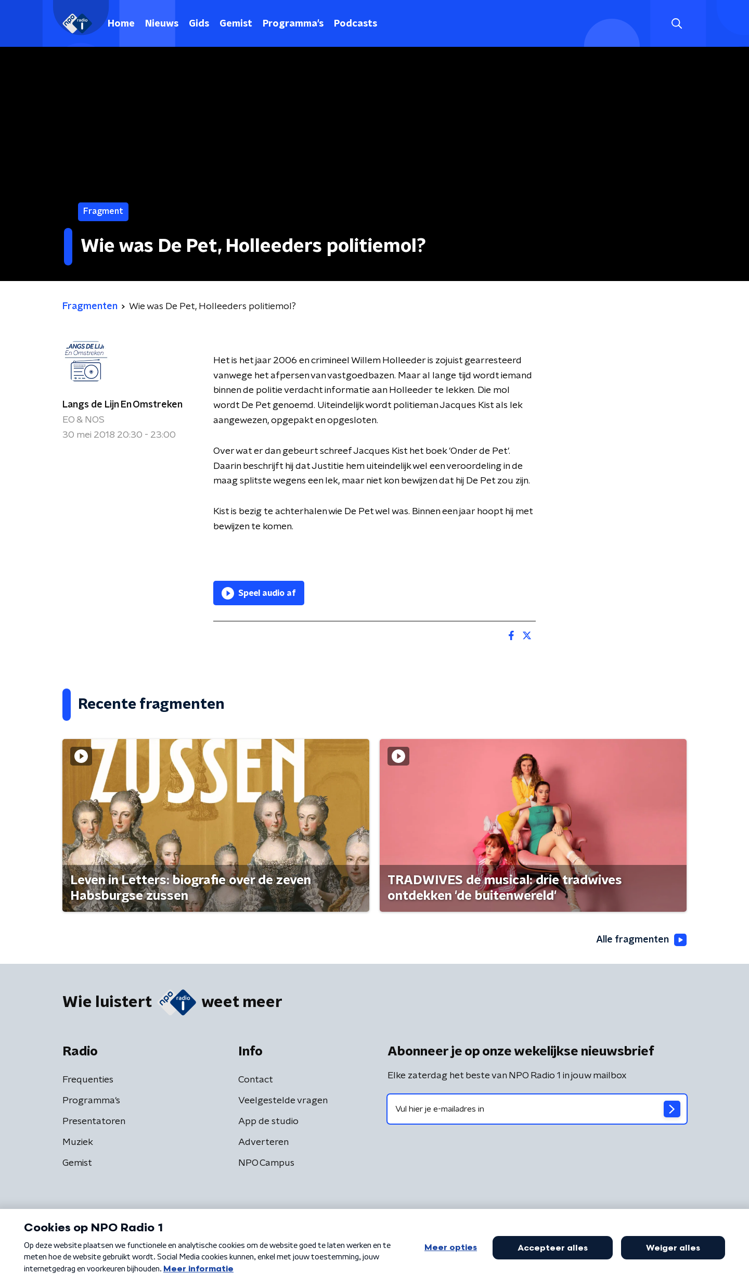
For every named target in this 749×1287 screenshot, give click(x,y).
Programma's (293, 24)
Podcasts (355, 24)
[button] (676, 23)
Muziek (77, 1142)
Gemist (235, 24)
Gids (199, 24)
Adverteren (263, 1142)
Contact (255, 1080)
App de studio (268, 1121)
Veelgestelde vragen (283, 1100)
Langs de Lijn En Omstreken (122, 405)
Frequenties (87, 1080)
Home (121, 24)
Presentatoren (93, 1121)
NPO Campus (266, 1163)
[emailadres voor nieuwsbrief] (537, 1109)
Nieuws (161, 24)
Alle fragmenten (641, 940)
